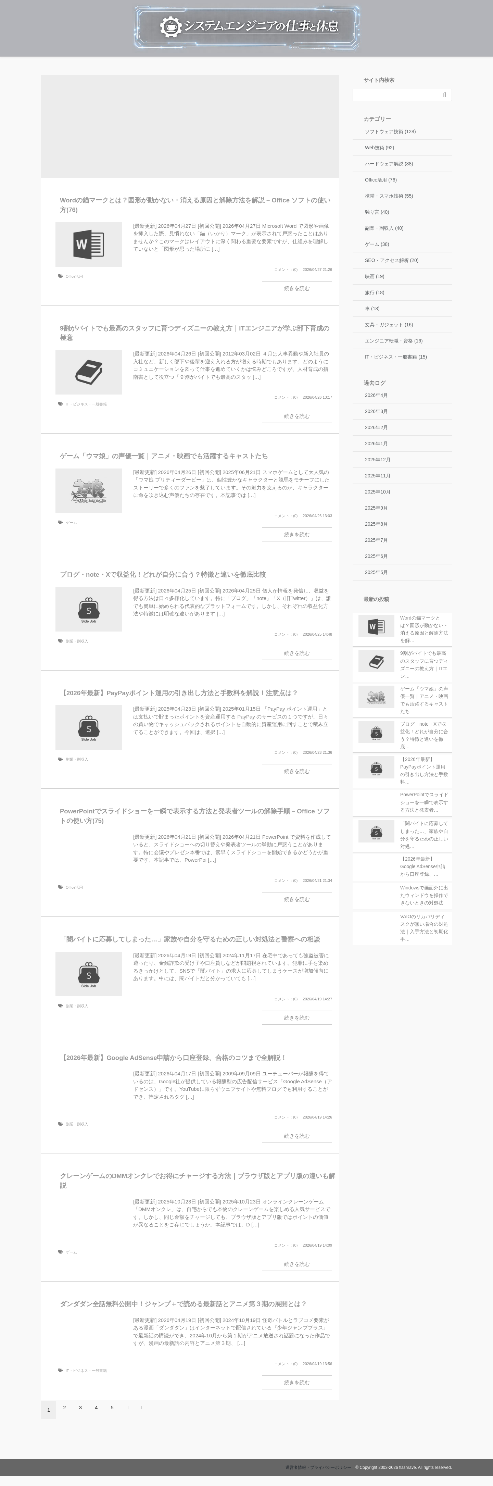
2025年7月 (376, 540)
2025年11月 (378, 475)
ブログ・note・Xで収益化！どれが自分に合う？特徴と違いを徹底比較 (163, 574)
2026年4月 (376, 395)
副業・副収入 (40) (384, 228)
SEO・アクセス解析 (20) (391, 260)
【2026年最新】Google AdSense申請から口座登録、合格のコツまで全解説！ (173, 1057)
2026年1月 (376, 443)
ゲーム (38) (377, 244)
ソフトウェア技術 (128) (390, 131)
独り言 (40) (377, 212)
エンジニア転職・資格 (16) (394, 340)
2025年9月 (376, 507)
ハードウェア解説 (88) (389, 163)
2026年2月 (376, 427)
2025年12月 (378, 459)
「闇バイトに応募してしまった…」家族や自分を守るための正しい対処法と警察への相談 (190, 939)
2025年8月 (376, 524)
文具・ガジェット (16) (389, 324)
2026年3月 (376, 411)
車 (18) (372, 308)
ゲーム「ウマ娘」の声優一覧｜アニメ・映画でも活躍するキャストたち (164, 456)
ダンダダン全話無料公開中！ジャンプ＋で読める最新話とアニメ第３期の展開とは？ (183, 1304)
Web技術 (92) (379, 147)
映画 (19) (374, 276)
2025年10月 (378, 491)
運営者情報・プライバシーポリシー (318, 1467)
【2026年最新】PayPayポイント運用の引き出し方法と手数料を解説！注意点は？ (179, 693)
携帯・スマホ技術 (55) (389, 195)
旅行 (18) (374, 292)
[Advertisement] (190, 128)
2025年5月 (376, 572)
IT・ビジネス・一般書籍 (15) (396, 356)
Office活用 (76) (381, 179)
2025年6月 (376, 556)
